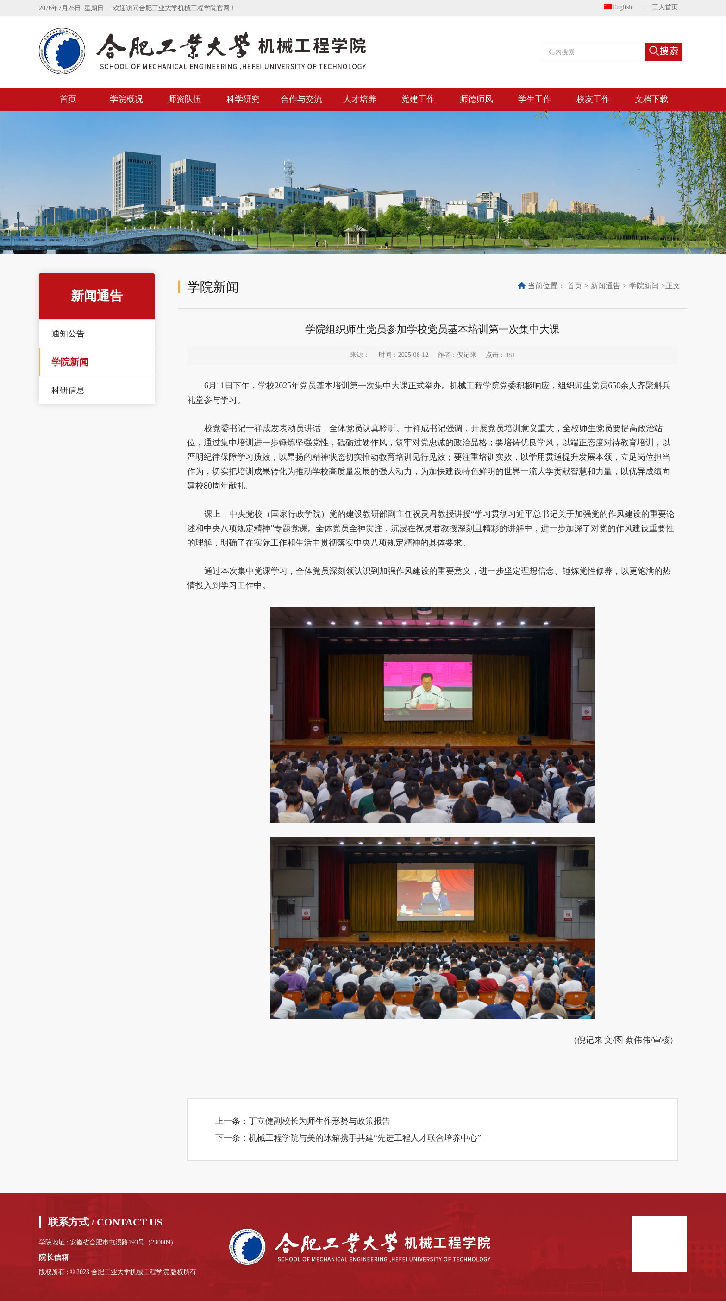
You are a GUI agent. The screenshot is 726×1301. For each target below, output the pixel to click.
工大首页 (665, 7)
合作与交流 (301, 99)
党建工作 (418, 99)
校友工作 (593, 99)
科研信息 (68, 390)
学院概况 (126, 99)
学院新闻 (69, 362)
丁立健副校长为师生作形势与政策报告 (319, 1121)
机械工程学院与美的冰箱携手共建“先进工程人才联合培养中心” (365, 1137)
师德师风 (476, 99)
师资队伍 (184, 99)
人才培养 (359, 99)
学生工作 (534, 99)
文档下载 (651, 99)
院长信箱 (54, 1257)
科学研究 (243, 99)
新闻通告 (605, 286)
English (618, 7)
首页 (68, 99)
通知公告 (68, 333)
